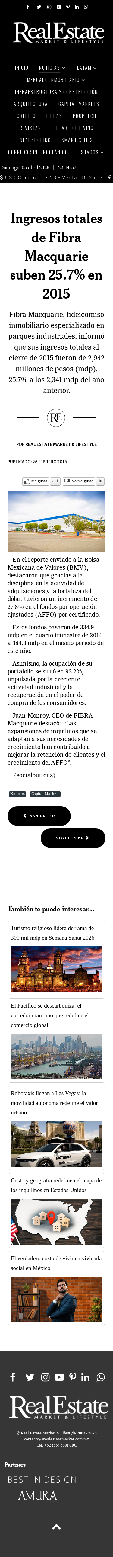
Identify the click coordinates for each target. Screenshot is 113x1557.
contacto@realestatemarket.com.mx (56, 1439)
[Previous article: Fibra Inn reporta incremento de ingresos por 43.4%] (39, 816)
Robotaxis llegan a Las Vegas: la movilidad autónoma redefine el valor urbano (54, 1103)
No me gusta (82, 481)
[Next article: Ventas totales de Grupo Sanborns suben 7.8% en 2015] (73, 838)
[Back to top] (56, 1528)
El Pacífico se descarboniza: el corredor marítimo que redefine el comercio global (50, 1015)
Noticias (17, 794)
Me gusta (39, 481)
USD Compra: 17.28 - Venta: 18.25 (48, 178)
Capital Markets (45, 794)
